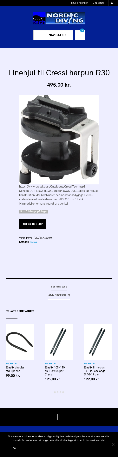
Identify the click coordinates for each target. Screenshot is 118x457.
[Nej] (113, 444)
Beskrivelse (59, 286)
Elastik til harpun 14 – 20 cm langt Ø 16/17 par (94, 371)
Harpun (33, 242)
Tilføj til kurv (33, 224)
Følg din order (79, 3)
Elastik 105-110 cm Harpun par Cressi (55, 371)
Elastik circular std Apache (15, 369)
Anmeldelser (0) (59, 295)
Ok (14, 448)
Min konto (98, 3)
